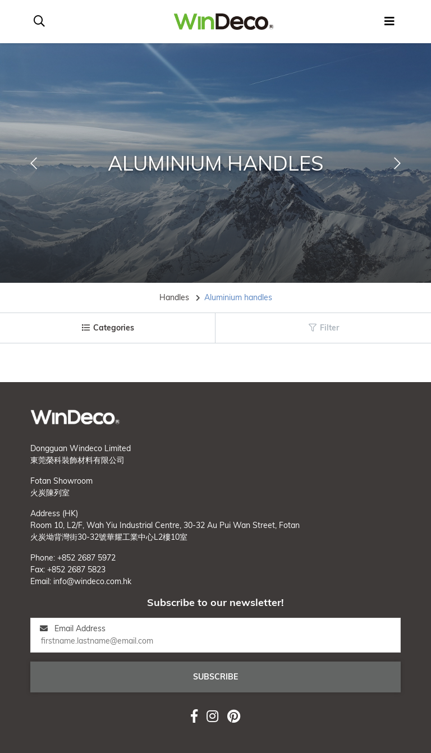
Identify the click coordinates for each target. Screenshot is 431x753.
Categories (107, 328)
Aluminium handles (238, 297)
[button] (33, 163)
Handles (174, 297)
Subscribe (215, 677)
